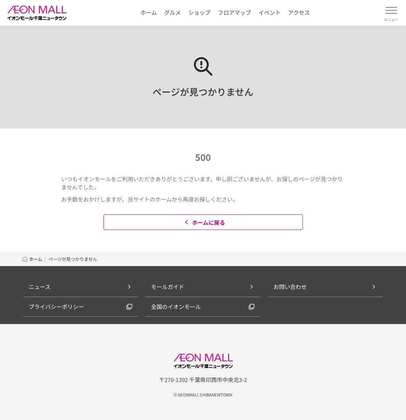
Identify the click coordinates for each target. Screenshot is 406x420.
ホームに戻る (204, 222)
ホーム (31, 259)
